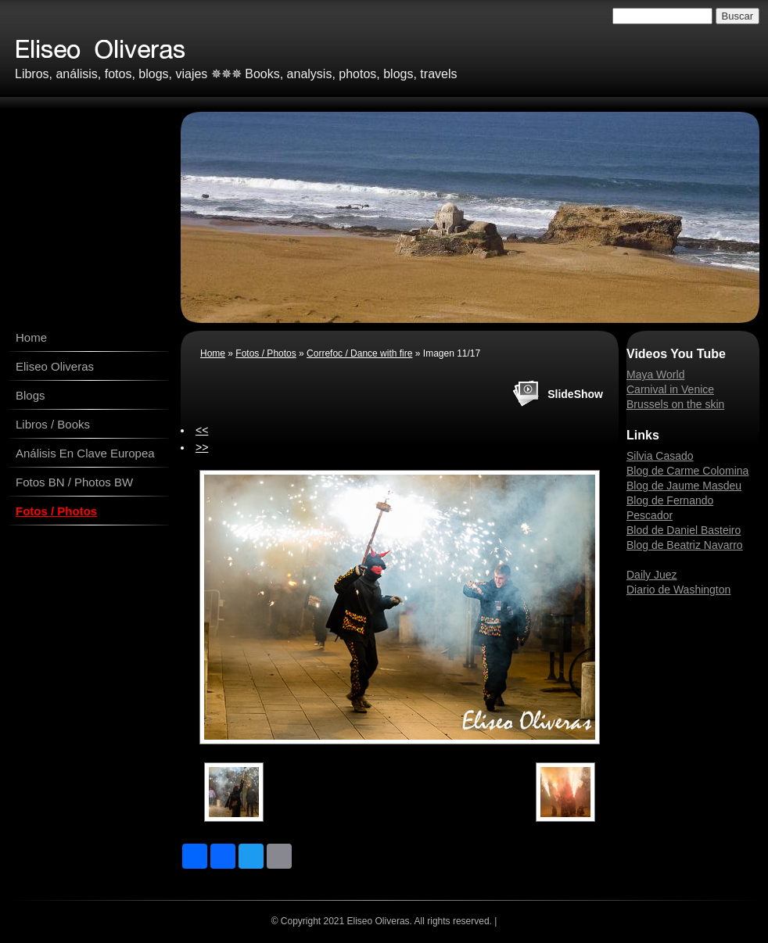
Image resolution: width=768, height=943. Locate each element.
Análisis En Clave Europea (85, 453)
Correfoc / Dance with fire (359, 353)
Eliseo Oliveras (55, 366)
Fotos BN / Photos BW (74, 482)
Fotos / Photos (56, 511)
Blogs (30, 395)
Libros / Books (53, 424)
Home (31, 337)
